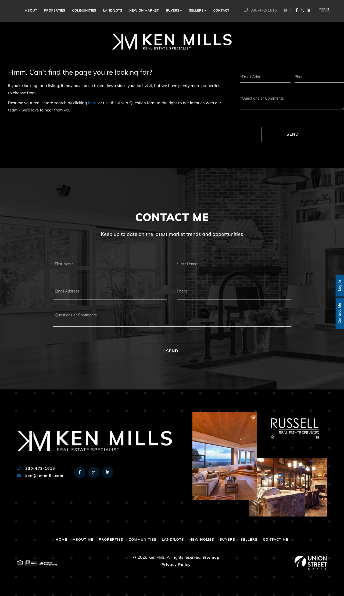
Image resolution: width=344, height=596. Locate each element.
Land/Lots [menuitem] (113, 11)
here (92, 103)
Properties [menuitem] (55, 11)
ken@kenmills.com (40, 476)
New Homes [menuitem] (203, 540)
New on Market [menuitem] (145, 11)
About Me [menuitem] (77, 540)
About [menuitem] (32, 11)
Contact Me (339, 313)
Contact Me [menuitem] (282, 540)
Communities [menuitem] (85, 11)
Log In (339, 285)
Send (292, 135)
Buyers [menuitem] (173, 11)
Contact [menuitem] (222, 11)
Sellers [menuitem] (197, 11)
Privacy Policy (176, 565)
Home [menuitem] (19, 10)
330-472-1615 (261, 11)
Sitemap (211, 558)
